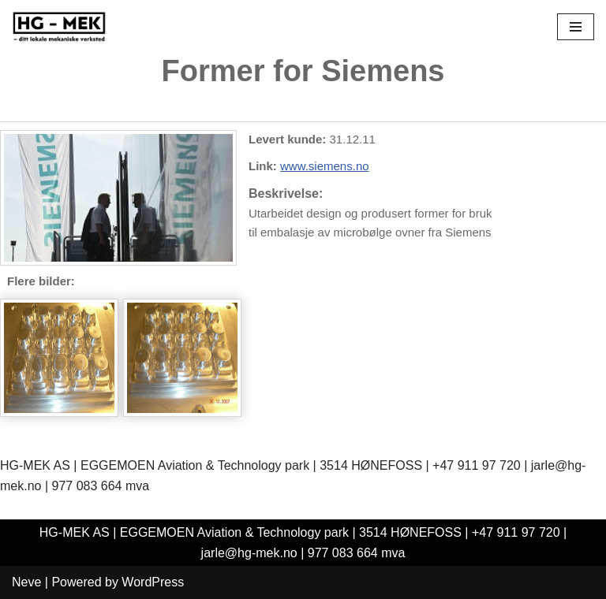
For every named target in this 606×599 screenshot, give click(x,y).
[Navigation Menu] (575, 26)
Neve (26, 582)
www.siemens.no (324, 166)
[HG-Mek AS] (59, 27)
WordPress (153, 582)
